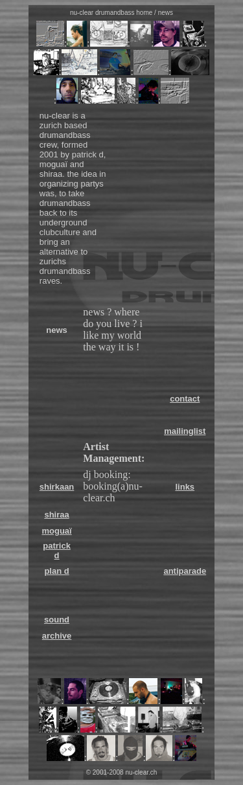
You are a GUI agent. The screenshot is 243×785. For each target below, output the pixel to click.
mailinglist (184, 431)
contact (185, 399)
